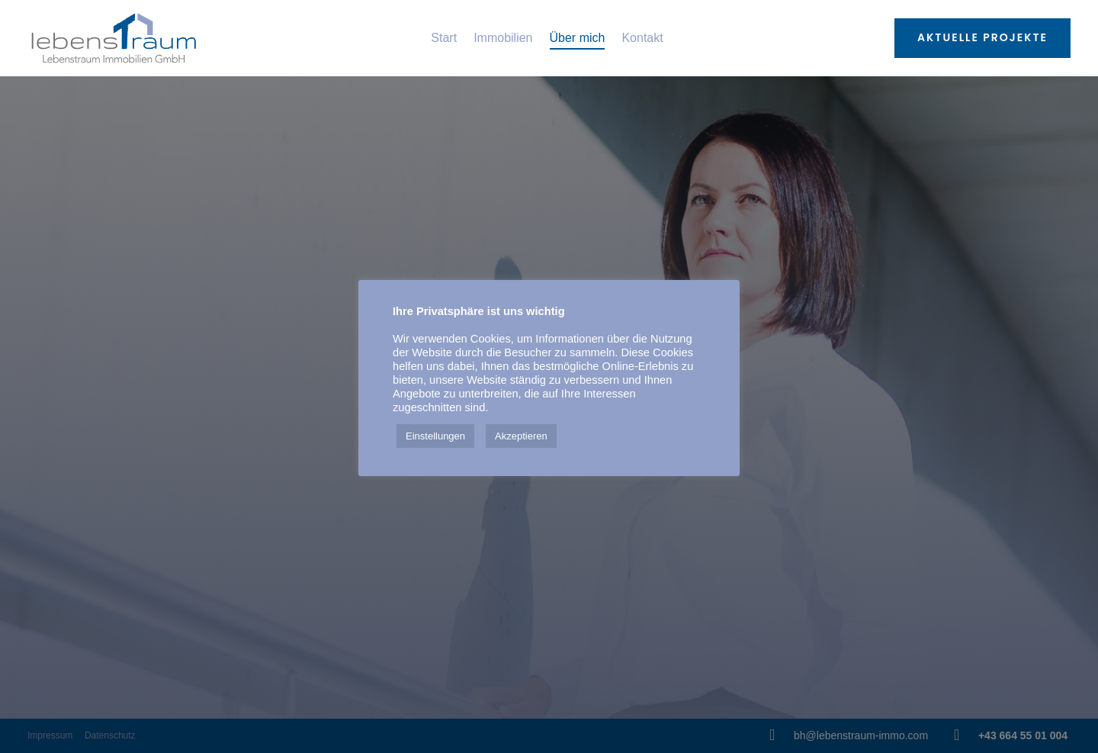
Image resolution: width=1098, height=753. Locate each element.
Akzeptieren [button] (521, 436)
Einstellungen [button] (435, 436)
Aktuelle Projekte (982, 37)
